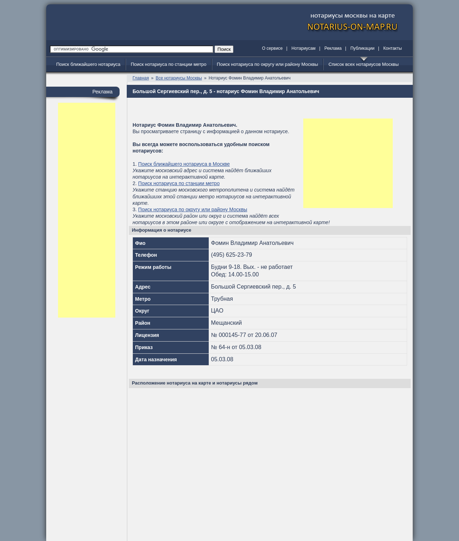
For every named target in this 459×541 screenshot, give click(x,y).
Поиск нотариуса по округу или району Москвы (267, 64)
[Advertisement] (86, 210)
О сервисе (272, 48)
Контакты (392, 48)
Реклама (333, 48)
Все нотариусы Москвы (179, 78)
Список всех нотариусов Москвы (363, 64)
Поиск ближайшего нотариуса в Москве (184, 164)
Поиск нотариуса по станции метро (168, 64)
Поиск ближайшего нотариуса (88, 64)
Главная (140, 78)
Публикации (363, 48)
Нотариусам (303, 48)
